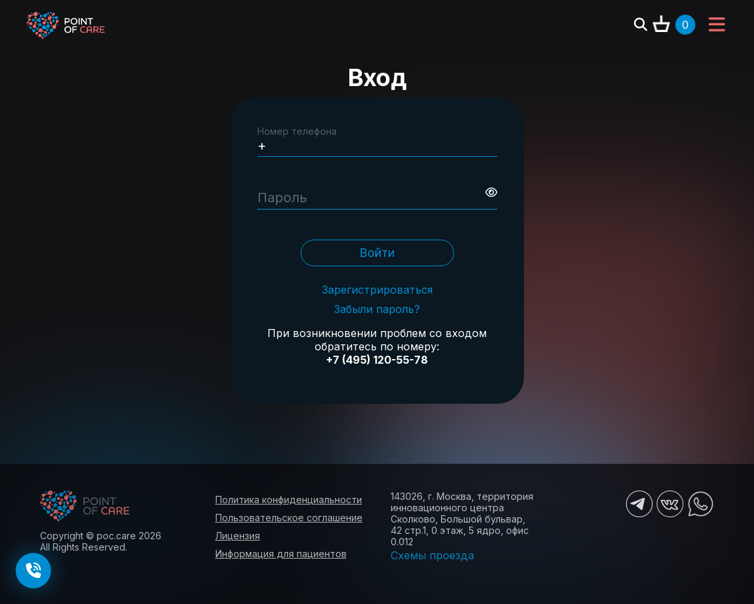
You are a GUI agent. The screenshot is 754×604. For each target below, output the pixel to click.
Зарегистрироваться (377, 290)
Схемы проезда (432, 555)
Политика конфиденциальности (288, 499)
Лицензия (237, 535)
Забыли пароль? (377, 309)
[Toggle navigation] (716, 25)
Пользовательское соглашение (289, 517)
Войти (377, 253)
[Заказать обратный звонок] (33, 570)
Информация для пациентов (281, 553)
